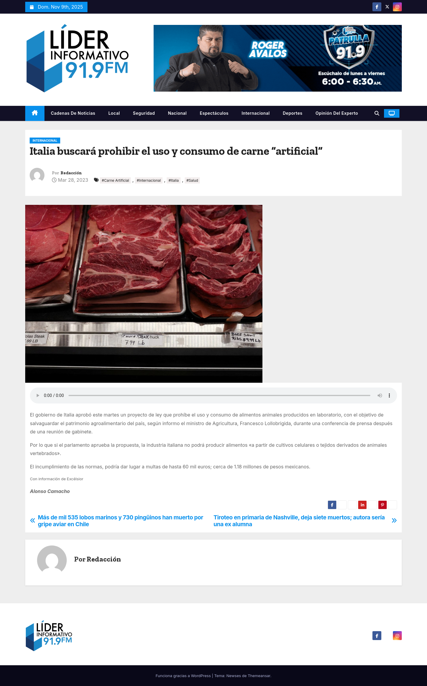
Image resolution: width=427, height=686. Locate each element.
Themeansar (259, 675)
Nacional (177, 113)
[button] (377, 113)
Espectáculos (214, 113)
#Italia (173, 180)
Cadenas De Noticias (73, 113)
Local (114, 113)
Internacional (256, 113)
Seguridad (144, 113)
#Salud (192, 180)
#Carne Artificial (115, 180)
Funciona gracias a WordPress (184, 675)
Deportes (292, 113)
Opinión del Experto (337, 113)
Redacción (71, 173)
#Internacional (149, 180)
